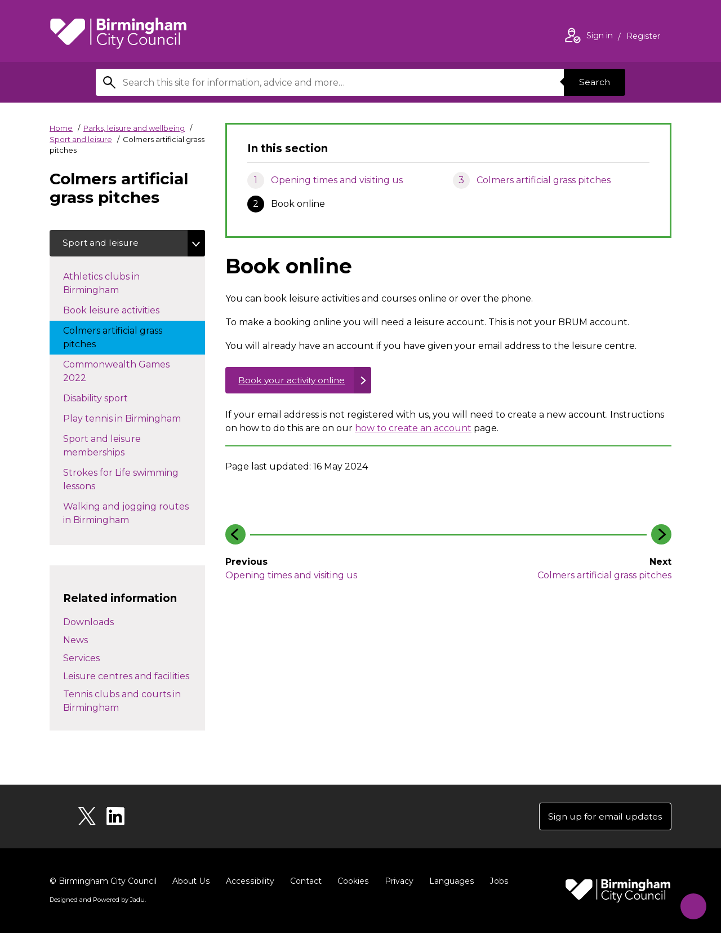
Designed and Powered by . (97, 901)
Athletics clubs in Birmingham (102, 284)
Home (61, 127)
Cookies (350, 882)
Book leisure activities (122, 310)
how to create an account (413, 429)
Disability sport (106, 398)
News (75, 640)
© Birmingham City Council (103, 882)
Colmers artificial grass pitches (544, 180)
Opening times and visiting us (337, 180)
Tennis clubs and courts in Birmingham (122, 701)
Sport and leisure (81, 139)
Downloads (88, 622)
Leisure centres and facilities (126, 676)
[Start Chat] (690, 903)
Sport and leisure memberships (113, 446)
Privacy (396, 882)
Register (643, 37)
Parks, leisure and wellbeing (134, 127)
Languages (448, 882)
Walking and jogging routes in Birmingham (126, 514)
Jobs (496, 882)
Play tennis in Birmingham (133, 418)
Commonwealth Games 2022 (116, 372)
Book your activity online (294, 380)
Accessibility (248, 882)
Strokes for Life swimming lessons (121, 480)
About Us (190, 882)
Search (593, 82)
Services (81, 658)
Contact (303, 882)
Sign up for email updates (603, 817)
